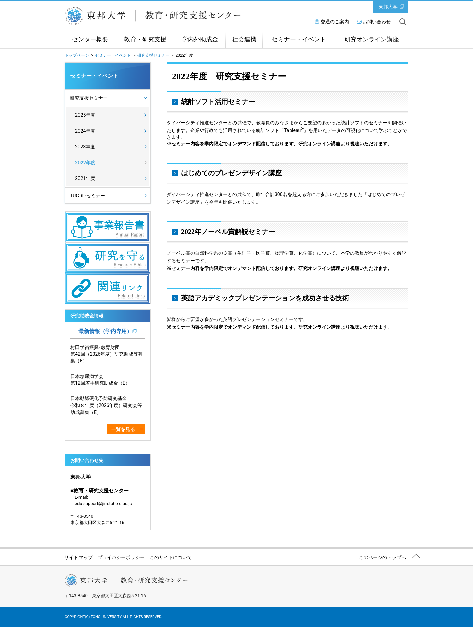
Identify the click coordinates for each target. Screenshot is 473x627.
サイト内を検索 (402, 21)
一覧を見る (123, 429)
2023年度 (85, 146)
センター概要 (90, 39)
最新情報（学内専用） (105, 331)
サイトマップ (78, 557)
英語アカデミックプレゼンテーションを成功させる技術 (265, 298)
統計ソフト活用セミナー (218, 101)
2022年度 (85, 162)
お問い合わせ (377, 21)
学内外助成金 (200, 39)
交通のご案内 (335, 21)
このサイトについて (171, 557)
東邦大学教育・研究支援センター (159, 15)
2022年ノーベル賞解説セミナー (228, 231)
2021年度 (85, 178)
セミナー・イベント (299, 39)
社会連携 (244, 39)
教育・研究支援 (145, 39)
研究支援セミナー (153, 55)
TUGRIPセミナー (87, 195)
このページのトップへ (382, 557)
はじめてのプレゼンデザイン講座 (231, 173)
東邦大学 (388, 6)
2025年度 (85, 115)
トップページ (77, 55)
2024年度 (85, 131)
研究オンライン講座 (372, 39)
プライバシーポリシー (121, 557)
